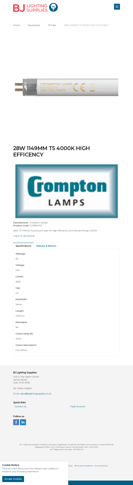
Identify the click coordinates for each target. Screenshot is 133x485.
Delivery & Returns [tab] (46, 246)
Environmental (100, 466)
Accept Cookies (13, 479)
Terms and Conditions (83, 466)
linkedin (23, 422)
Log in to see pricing (23, 236)
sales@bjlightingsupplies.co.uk (35, 393)
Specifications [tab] (23, 246)
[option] (66, 87)
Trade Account (77, 406)
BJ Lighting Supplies (35, 7)
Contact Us (20, 406)
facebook (16, 422)
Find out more (9, 468)
